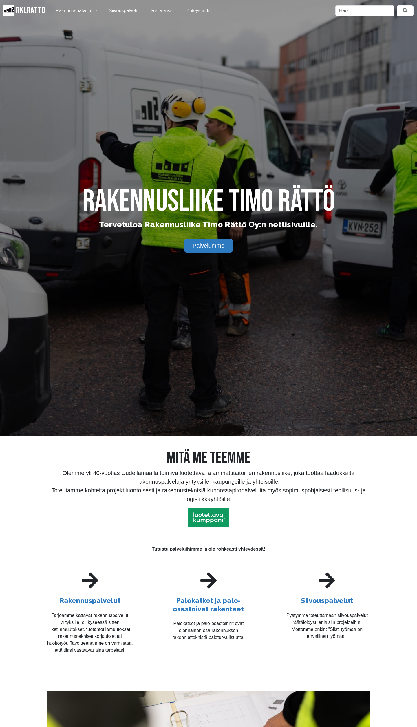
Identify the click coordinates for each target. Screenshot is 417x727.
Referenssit (163, 10)
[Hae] (364, 10)
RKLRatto (24, 10)
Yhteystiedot (199, 10)
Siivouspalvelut (124, 10)
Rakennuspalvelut (75, 10)
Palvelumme (208, 245)
